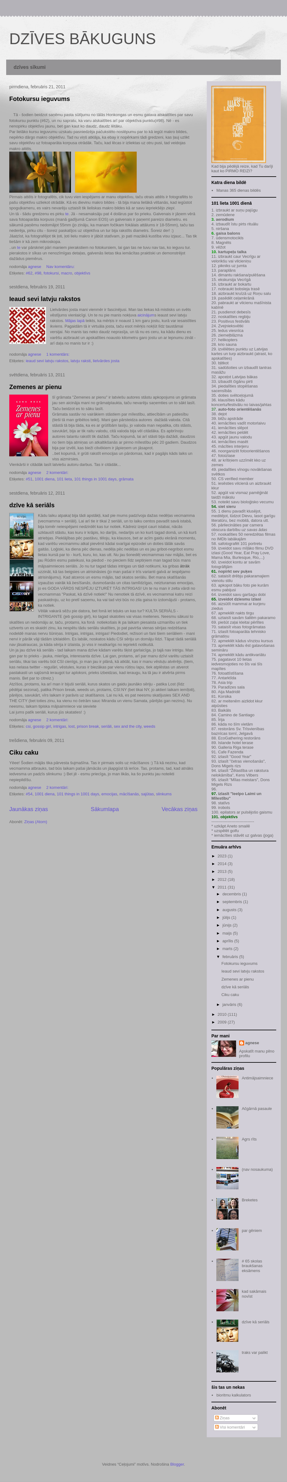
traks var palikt (255, 1352)
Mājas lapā (75, 320)
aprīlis (228, 941)
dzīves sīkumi (30, 67)
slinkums (164, 794)
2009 (223, 1022)
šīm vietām (243, 724)
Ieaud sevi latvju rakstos (45, 298)
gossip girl (42, 726)
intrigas (59, 726)
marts (228, 948)
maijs (228, 933)
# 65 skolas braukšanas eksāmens (252, 1266)
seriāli (106, 726)
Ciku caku (23, 752)
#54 (29, 794)
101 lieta (64, 479)
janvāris (230, 1004)
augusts (230, 909)
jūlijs (227, 917)
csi (28, 726)
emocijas (109, 794)
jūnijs (228, 925)
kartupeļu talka (232, 251)
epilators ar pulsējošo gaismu (246, 812)
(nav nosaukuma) (257, 1169)
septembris (233, 901)
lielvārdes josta (106, 360)
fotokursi (51, 273)
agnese (252, 1042)
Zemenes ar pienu (35, 386)
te (67, 213)
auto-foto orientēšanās (239, 409)
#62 (29, 273)
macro (66, 273)
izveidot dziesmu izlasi (239, 599)
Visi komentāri (230, 1427)
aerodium (225, 219)
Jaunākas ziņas (28, 809)
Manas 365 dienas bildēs (238, 190)
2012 (223, 879)
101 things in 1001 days (95, 479)
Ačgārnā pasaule (257, 1108)
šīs (247, 664)
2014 (223, 863)
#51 (29, 479)
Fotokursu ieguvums (39, 98)
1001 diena (44, 479)
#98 (38, 273)
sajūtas (147, 794)
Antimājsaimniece (257, 1078)
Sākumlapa (105, 809)
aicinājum (145, 315)
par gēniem (252, 1230)
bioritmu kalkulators (233, 1395)
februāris (231, 956)
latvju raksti (81, 360)
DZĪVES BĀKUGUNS (82, 39)
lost (72, 726)
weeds (150, 726)
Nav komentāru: (61, 266)
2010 (223, 1014)
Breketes (249, 1200)
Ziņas (222, 1418)
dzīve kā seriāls (32, 505)
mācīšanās (129, 794)
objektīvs (82, 273)
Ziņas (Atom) (35, 821)
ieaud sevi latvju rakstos (47, 360)
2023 (223, 856)
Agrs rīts (249, 1139)
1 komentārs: (58, 354)
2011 (223, 887)
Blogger (177, 1464)
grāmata (126, 479)
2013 (223, 871)
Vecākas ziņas (180, 809)
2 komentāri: (57, 472)
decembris (232, 894)
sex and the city (127, 726)
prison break (88, 726)
